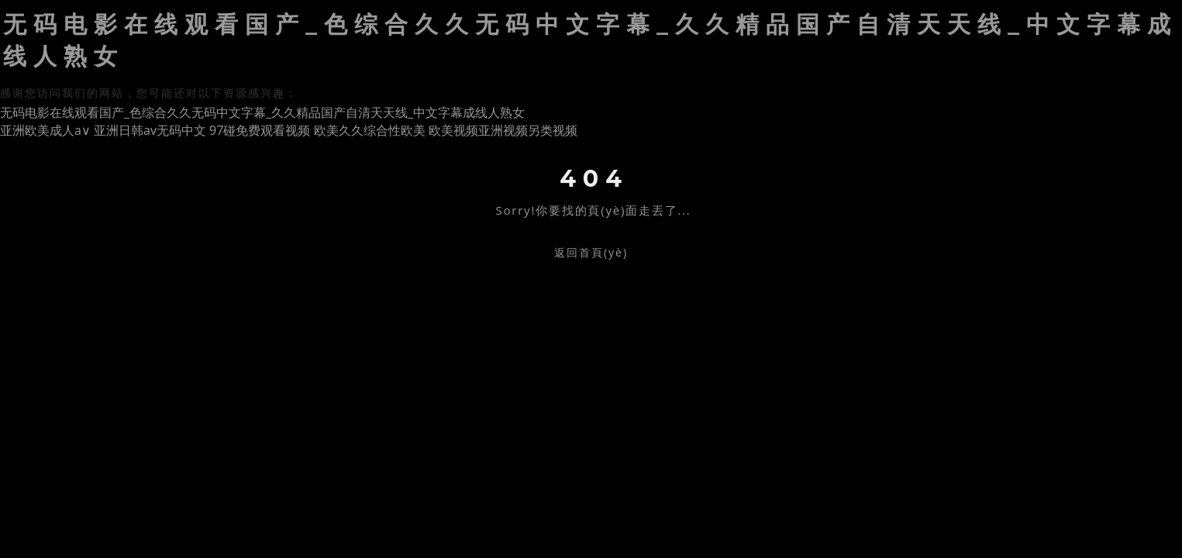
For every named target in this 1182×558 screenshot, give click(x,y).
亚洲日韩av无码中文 (150, 130)
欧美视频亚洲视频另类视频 (503, 130)
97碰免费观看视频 (259, 130)
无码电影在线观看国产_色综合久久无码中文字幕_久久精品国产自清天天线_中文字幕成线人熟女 (262, 112)
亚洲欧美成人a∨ (45, 130)
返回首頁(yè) (591, 252)
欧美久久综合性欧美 (370, 130)
